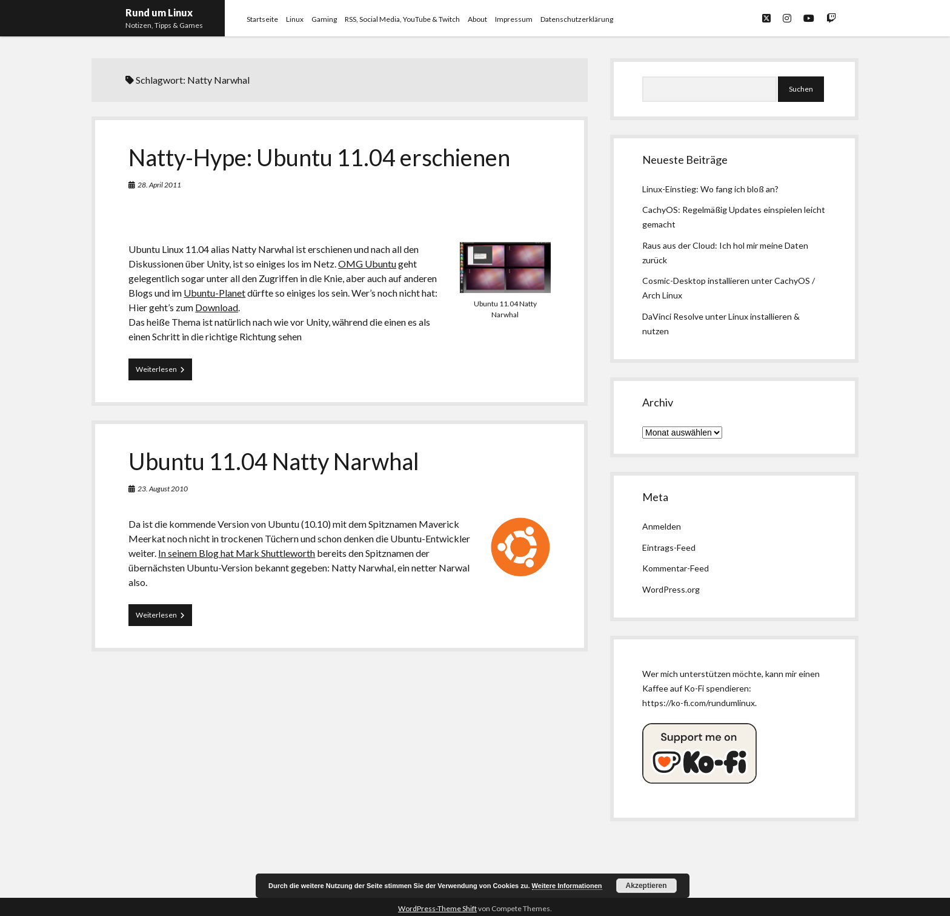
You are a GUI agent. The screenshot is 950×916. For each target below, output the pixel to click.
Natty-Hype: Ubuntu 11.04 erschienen (319, 157)
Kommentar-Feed (675, 568)
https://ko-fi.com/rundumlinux (698, 703)
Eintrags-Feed (669, 547)
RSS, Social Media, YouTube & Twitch (402, 19)
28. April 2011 (159, 184)
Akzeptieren (646, 885)
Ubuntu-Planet (214, 292)
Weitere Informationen (567, 885)
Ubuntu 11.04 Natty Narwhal (273, 461)
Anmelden (661, 526)
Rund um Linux (159, 12)
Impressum (514, 19)
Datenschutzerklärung (576, 19)
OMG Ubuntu (367, 263)
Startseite (262, 19)
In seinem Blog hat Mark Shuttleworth (236, 553)
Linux (295, 19)
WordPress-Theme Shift (437, 908)
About (477, 19)
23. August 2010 (163, 488)
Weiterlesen (164, 371)
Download (216, 307)
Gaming (324, 19)
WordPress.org (671, 589)
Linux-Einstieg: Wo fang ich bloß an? (710, 189)
